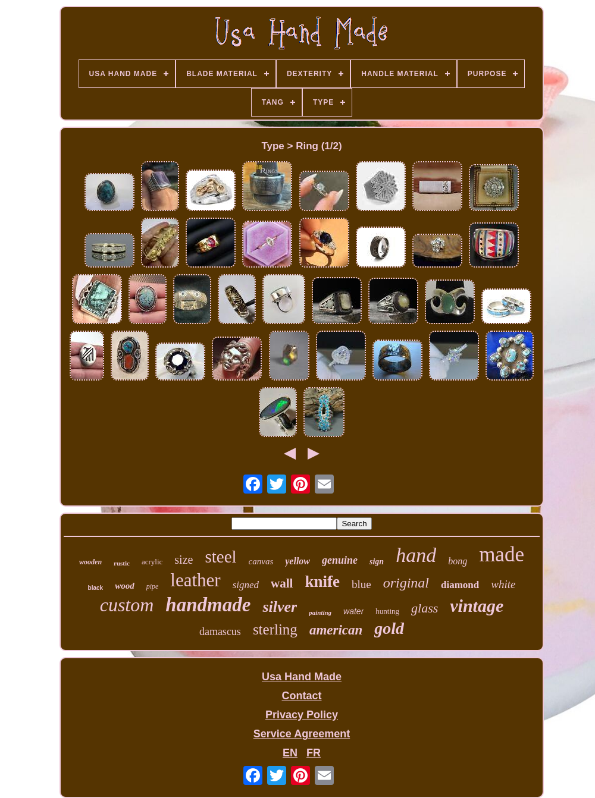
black (96, 588)
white (503, 584)
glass (424, 608)
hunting (387, 611)
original (406, 582)
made (501, 554)
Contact (301, 696)
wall (282, 583)
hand (416, 555)
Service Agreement (301, 734)
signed (246, 584)
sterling (275, 629)
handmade (207, 604)
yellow (297, 561)
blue (361, 584)
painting (320, 612)
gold (389, 628)
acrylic (152, 561)
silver (279, 606)
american (335, 630)
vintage (476, 605)
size (183, 559)
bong (457, 561)
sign (376, 561)
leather (195, 580)
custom (127, 604)
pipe (152, 586)
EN (290, 753)
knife (322, 581)
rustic (122, 563)
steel (220, 556)
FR (313, 753)
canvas (261, 561)
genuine (340, 560)
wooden (90, 562)
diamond (460, 584)
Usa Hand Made (302, 677)
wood (124, 585)
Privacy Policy (301, 715)
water (353, 611)
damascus (220, 631)
